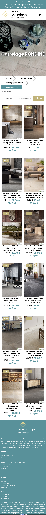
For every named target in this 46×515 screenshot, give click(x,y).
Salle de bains (6, 464)
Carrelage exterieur (8, 460)
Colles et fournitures (8, 473)
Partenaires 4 (5, 498)
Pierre (3, 471)
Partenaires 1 (5, 492)
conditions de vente (8, 485)
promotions (5, 483)
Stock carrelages (7, 456)
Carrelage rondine (12, 87)
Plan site (4, 490)
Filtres (38, 98)
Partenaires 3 (5, 496)
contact (4, 488)
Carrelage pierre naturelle (15, 83)
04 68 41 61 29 (23, 2)
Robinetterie (5, 466)
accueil (3, 481)
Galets (3, 469)
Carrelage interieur (25, 78)
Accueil (9, 78)
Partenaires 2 (5, 494)
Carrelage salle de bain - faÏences (13, 462)
